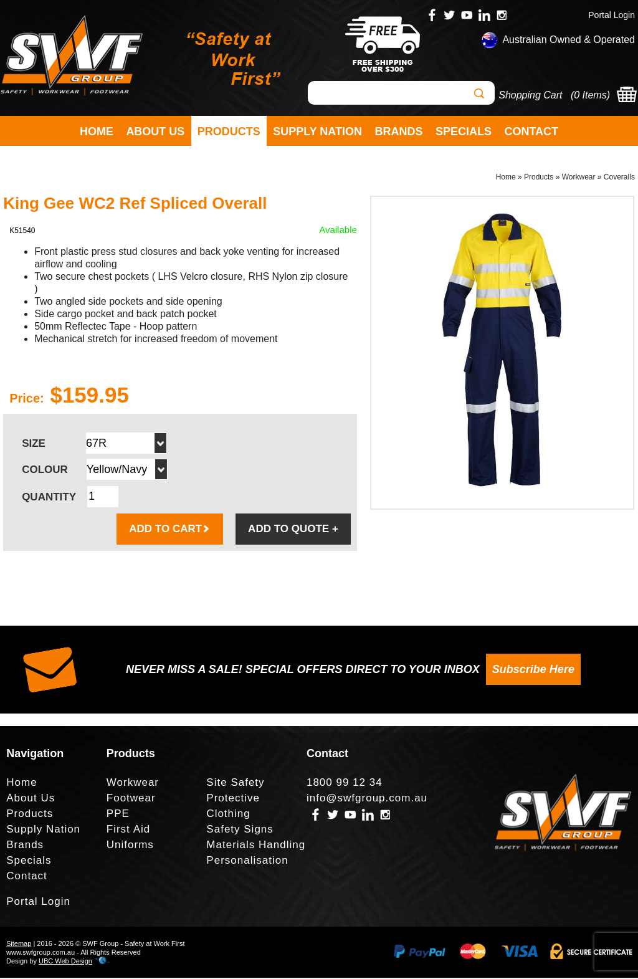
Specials (464, 131)
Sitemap (18, 944)
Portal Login (611, 15)
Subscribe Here (533, 670)
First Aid (128, 831)
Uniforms (130, 846)
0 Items (590, 95)
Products (229, 131)
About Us (155, 131)
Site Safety (235, 784)
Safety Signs (239, 831)
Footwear (131, 800)
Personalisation (247, 862)
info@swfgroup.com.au (367, 800)
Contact (531, 131)
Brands (398, 131)
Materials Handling (255, 846)
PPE (118, 815)
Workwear (579, 178)
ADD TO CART (170, 530)
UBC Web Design (65, 962)
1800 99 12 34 (345, 784)
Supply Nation (317, 131)
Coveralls (619, 178)
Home (96, 131)
